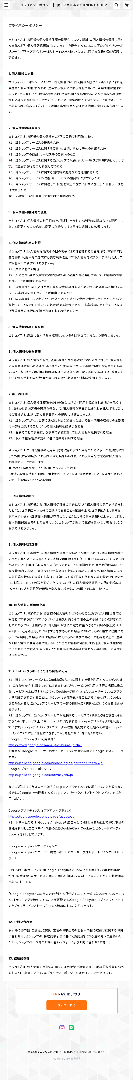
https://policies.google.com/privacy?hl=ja (40, 775)
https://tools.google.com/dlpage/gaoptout (41, 816)
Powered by (66, 1058)
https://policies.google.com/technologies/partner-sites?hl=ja (55, 763)
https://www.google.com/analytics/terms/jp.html (45, 745)
